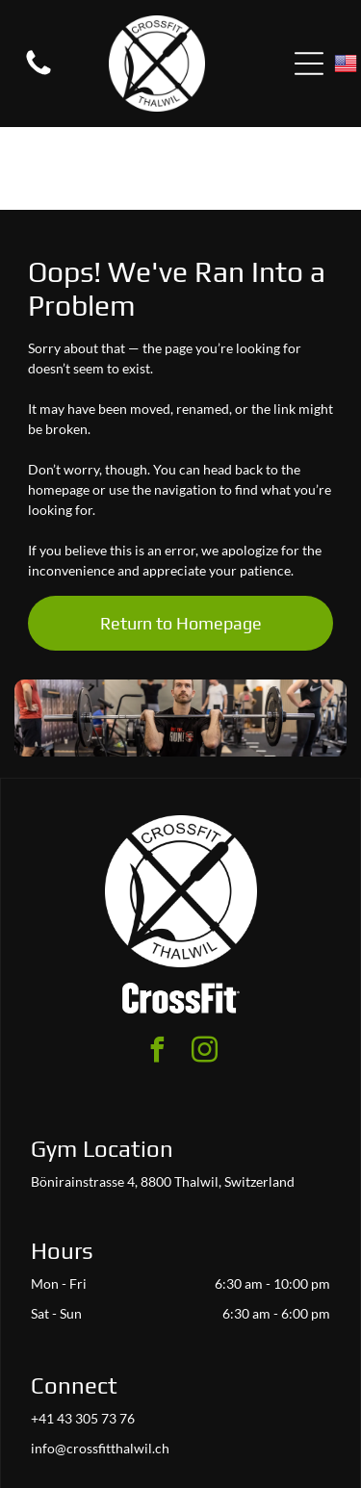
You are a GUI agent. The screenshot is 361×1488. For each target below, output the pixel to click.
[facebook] (157, 969)
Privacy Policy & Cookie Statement (176, 1432)
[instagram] (204, 969)
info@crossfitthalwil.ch (100, 1365)
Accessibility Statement (179, 1449)
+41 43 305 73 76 (83, 1335)
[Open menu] (309, 63)
